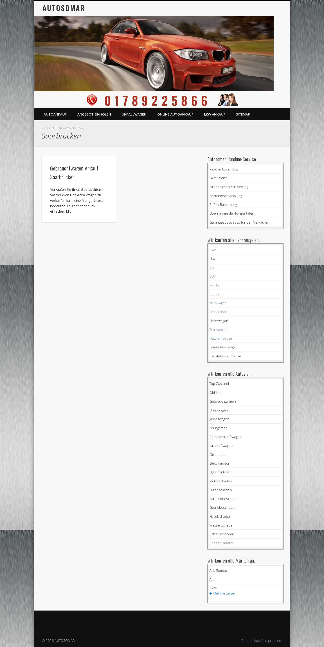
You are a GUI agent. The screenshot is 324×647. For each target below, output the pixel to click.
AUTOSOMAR (64, 7)
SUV (212, 276)
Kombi (214, 285)
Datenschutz (251, 640)
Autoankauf (55, 114)
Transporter (218, 329)
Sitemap (243, 114)
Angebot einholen (94, 114)
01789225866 (162, 100)
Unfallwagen (134, 114)
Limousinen (218, 311)
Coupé (214, 294)
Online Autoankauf (175, 114)
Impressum (273, 640)
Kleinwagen (218, 303)
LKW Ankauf (214, 114)
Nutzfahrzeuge (220, 338)
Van (212, 267)
